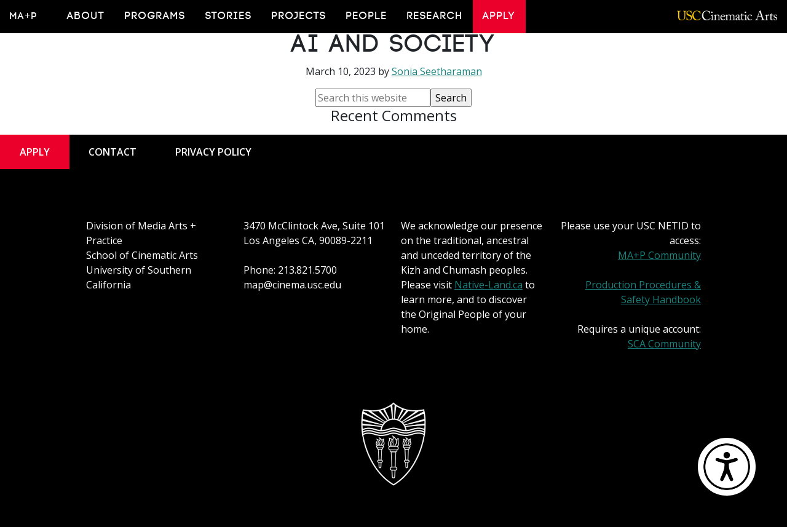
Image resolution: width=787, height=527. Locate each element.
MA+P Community (659, 255)
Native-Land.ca (488, 284)
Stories (228, 16)
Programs (155, 16)
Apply (499, 16)
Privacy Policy (213, 152)
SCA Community (664, 344)
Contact (112, 152)
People (366, 16)
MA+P (24, 16)
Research (435, 16)
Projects (299, 16)
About (86, 16)
